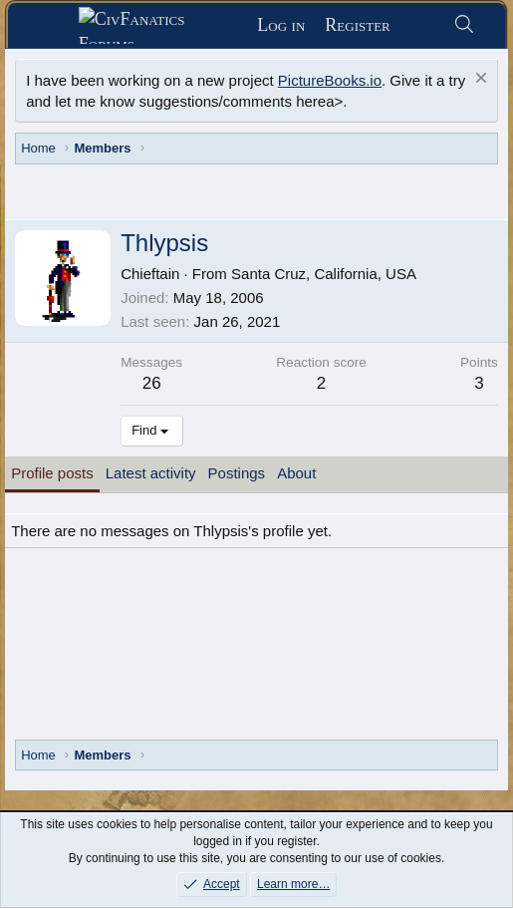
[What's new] (421, 25)
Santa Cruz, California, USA (323, 273)
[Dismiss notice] (478, 80)
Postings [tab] (237, 472)
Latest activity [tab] (151, 472)
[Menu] (50, 26)
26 (151, 383)
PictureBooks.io (330, 80)
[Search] (464, 25)
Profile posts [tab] (52, 472)
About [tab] (296, 472)
